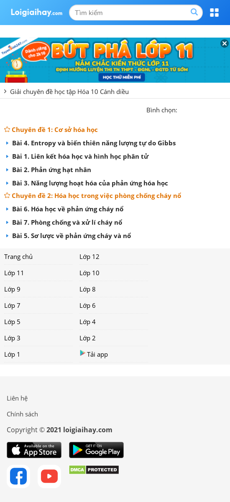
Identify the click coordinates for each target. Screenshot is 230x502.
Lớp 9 (12, 289)
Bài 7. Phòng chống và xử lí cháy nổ (66, 222)
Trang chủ (18, 256)
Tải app (93, 354)
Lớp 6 (87, 305)
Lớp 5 (12, 321)
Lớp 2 (87, 338)
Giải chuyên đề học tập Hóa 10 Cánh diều (69, 91)
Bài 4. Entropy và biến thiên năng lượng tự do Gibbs (93, 143)
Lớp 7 (12, 305)
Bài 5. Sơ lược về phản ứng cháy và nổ (70, 235)
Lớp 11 (14, 273)
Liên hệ (17, 398)
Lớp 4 (87, 321)
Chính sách (22, 414)
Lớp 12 (89, 256)
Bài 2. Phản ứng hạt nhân (50, 169)
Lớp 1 (12, 354)
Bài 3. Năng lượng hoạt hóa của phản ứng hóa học (89, 183)
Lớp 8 (87, 289)
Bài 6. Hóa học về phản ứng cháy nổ (66, 209)
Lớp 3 (12, 338)
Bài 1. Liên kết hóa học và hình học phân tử (79, 156)
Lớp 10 (89, 273)
